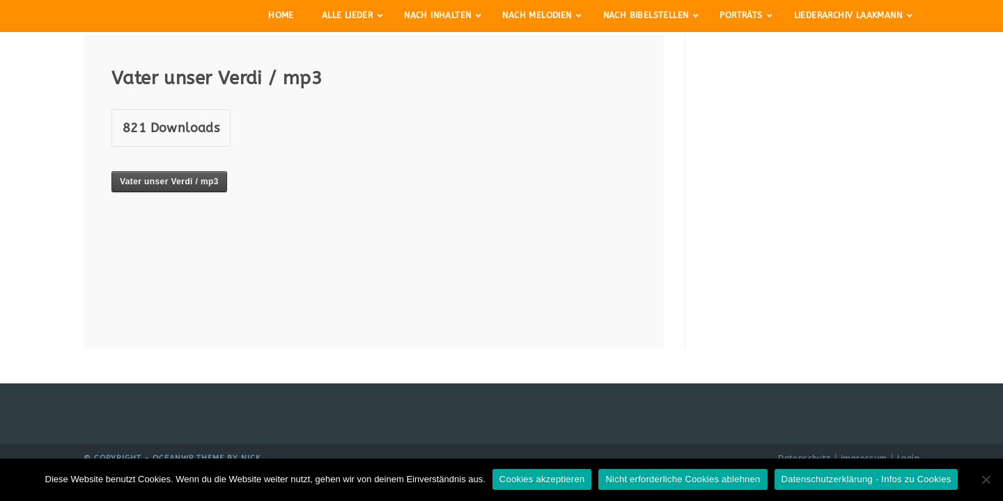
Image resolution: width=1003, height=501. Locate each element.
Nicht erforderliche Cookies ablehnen (682, 479)
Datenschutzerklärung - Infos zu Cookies (866, 479)
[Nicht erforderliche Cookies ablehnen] (986, 479)
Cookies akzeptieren (542, 479)
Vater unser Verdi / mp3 (169, 181)
